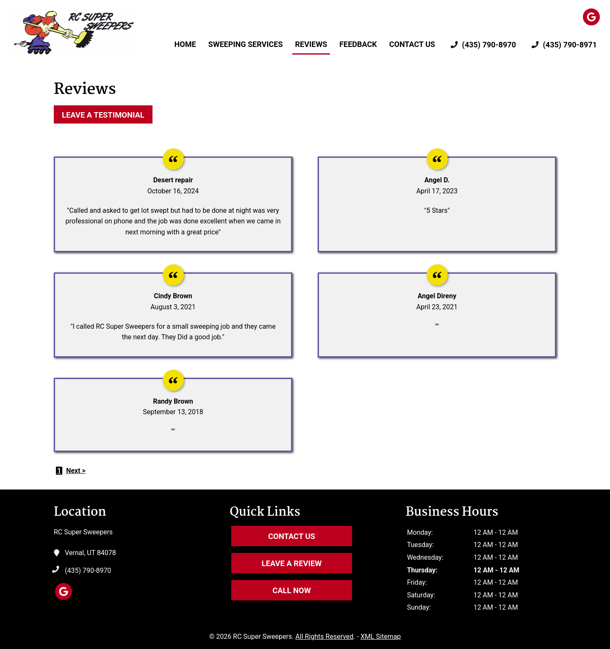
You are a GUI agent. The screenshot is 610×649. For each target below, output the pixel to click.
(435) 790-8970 (481, 45)
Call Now (291, 590)
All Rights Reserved (324, 636)
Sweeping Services (245, 44)
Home (185, 44)
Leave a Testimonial (103, 114)
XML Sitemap (380, 636)
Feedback (358, 44)
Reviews (311, 44)
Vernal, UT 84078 (90, 552)
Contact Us (412, 44)
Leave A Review (292, 563)
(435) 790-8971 (562, 45)
